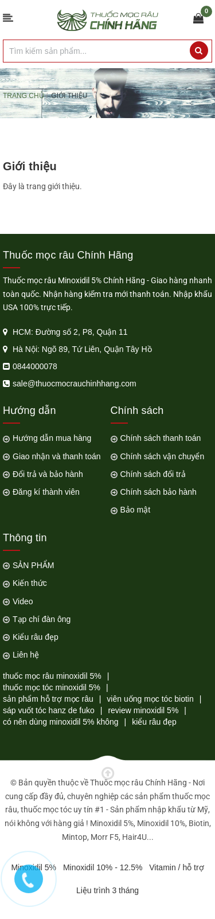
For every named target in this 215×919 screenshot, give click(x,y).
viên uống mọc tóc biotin (150, 698)
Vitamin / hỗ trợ (176, 867)
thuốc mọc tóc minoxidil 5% (51, 687)
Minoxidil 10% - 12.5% (103, 867)
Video (23, 601)
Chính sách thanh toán (160, 438)
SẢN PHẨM (33, 565)
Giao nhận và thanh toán (57, 456)
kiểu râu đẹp (154, 721)
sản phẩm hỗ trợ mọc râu (48, 698)
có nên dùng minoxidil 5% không (61, 721)
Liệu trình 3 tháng (107, 890)
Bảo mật (135, 509)
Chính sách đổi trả (153, 474)
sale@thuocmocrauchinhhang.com (74, 383)
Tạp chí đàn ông (42, 619)
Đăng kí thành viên (46, 491)
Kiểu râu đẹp (35, 637)
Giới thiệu (30, 166)
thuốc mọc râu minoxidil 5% (52, 676)
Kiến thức (30, 583)
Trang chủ (23, 96)
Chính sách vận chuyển (162, 456)
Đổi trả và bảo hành (48, 474)
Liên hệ (26, 654)
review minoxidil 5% (143, 710)
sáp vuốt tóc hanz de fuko (49, 710)
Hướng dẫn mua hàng (52, 438)
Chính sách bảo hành (158, 491)
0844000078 (35, 366)
